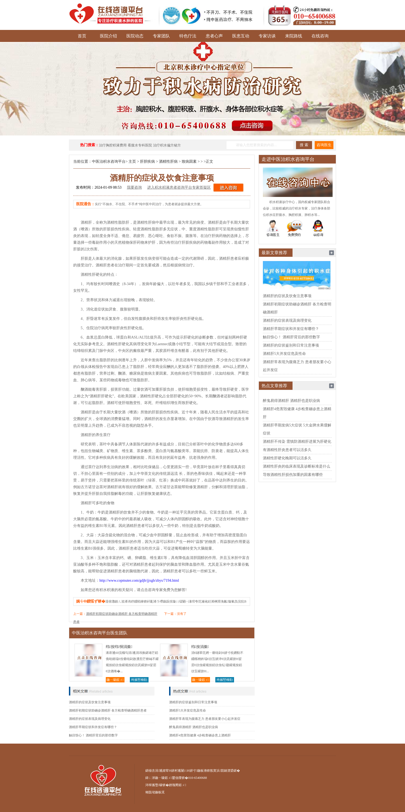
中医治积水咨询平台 (109, 162)
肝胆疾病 (147, 162)
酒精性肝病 (168, 162)
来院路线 (293, 36)
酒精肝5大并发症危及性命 (187, 710)
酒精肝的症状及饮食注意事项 (90, 702)
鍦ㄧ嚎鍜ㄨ (115, 680)
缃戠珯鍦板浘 (155, 792)
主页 (132, 162)
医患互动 (240, 36)
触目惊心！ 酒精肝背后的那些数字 (93, 735)
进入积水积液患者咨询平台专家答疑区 (179, 187)
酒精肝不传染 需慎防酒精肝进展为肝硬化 (297, 442)
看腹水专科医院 (140, 145)
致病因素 (189, 162)
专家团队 (161, 36)
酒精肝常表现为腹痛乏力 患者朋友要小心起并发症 (204, 719)
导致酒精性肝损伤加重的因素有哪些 (293, 475)
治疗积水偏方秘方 (167, 145)
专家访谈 (267, 36)
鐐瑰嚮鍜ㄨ (177, 785)
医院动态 (134, 36)
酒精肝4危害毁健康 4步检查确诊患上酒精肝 (200, 735)
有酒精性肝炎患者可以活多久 (287, 450)
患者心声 (214, 36)
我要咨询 (134, 187)
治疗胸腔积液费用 (113, 145)
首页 (82, 36)
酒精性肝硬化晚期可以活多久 (287, 458)
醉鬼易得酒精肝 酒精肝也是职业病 (193, 727)
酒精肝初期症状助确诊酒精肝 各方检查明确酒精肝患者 (108, 710)
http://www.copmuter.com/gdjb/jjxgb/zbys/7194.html (139, 580)
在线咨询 (320, 36)
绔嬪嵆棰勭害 (139, 680)
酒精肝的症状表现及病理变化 (90, 719)
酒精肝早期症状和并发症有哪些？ (93, 727)
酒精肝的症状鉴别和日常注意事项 (193, 702)
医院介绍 (108, 36)
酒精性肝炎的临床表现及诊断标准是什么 (296, 466)
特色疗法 (187, 36)
